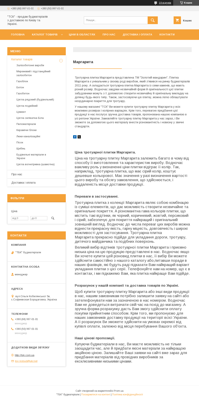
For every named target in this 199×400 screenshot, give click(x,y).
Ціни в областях (82, 34)
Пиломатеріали (26, 124)
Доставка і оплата (137, 34)
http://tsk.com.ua (24, 355)
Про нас (109, 34)
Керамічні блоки (26, 130)
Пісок (19, 142)
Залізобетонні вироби (30, 65)
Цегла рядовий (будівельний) (35, 99)
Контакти (167, 34)
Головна (18, 34)
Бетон (20, 87)
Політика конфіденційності (127, 394)
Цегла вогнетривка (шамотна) (35, 164)
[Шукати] (153, 20)
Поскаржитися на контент (95, 394)
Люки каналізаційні (28, 136)
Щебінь (20, 148)
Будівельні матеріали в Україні (31, 156)
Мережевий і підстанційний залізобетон (33, 73)
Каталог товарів (44, 34)
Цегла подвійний (27, 105)
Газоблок (22, 81)
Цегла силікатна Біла (30, 117)
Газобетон (22, 93)
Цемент (21, 111)
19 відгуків (165, 2)
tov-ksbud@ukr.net (26, 361)
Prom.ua (118, 390)
